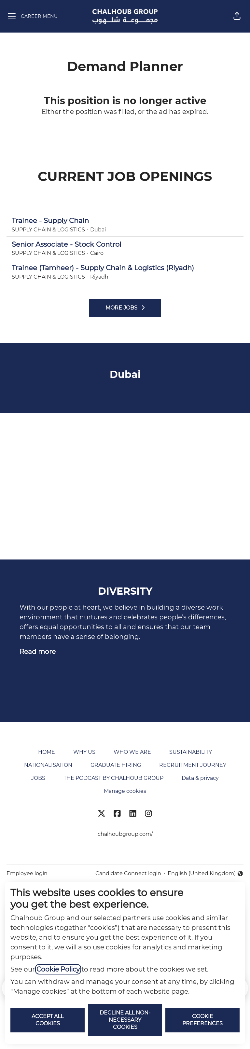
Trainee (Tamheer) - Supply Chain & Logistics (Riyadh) (125, 268)
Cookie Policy (58, 969)
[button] (237, 16)
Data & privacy (200, 778)
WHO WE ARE (132, 752)
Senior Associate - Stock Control (125, 244)
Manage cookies (125, 791)
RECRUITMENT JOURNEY (192, 765)
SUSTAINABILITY (190, 752)
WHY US (84, 752)
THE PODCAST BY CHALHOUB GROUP (113, 778)
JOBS (38, 778)
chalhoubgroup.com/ (125, 834)
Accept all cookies (47, 1020)
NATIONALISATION (48, 765)
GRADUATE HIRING (115, 765)
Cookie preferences (202, 1020)
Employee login (27, 873)
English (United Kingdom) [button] (205, 873)
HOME (46, 752)
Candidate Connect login (128, 873)
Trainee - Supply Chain (125, 220)
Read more (38, 652)
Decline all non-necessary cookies (125, 1020)
